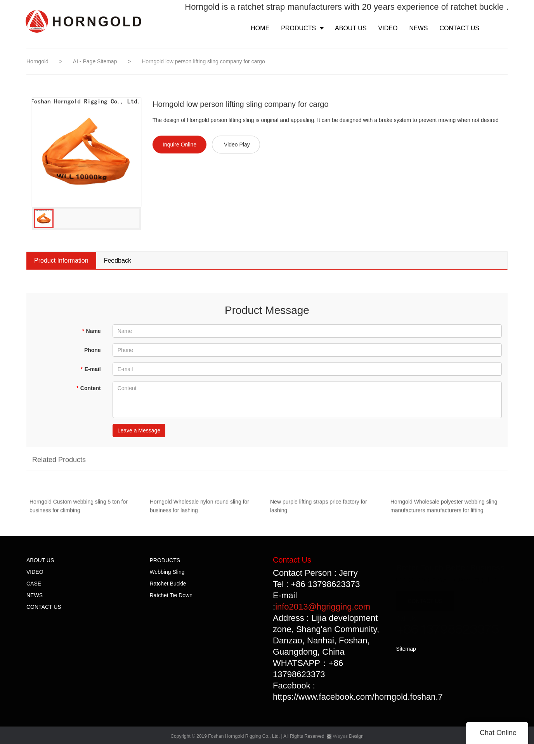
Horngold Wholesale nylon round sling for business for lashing (199, 507)
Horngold (37, 61)
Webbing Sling (167, 572)
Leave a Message (139, 430)
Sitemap (406, 649)
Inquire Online (179, 144)
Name (91, 331)
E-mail (90, 369)
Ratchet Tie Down (171, 595)
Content (88, 388)
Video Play (237, 144)
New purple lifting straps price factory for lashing (318, 507)
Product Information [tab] (61, 260)
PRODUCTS (165, 560)
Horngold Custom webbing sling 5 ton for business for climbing (78, 507)
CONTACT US (43, 607)
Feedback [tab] (117, 260)
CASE (33, 583)
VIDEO (34, 572)
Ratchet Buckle (168, 583)
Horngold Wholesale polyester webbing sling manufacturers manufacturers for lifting (444, 507)
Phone (92, 350)
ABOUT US (40, 560)
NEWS (34, 595)
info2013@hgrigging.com (322, 607)
